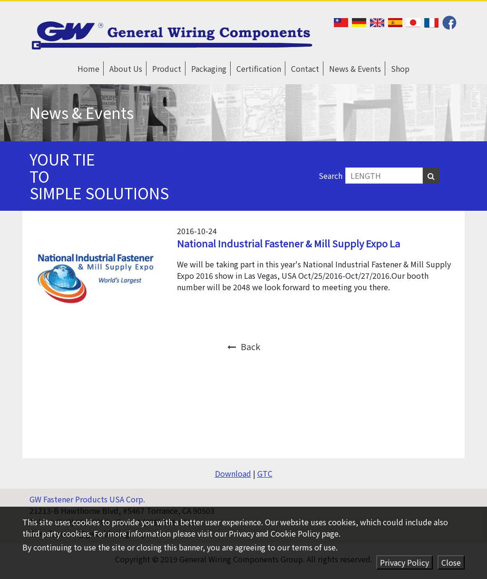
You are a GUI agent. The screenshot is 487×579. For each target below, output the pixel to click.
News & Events (355, 68)
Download (233, 473)
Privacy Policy (404, 562)
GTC (265, 473)
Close (451, 562)
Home (88, 68)
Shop (400, 68)
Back (243, 346)
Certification (258, 68)
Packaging (208, 68)
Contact (305, 68)
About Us (125, 68)
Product (166, 68)
